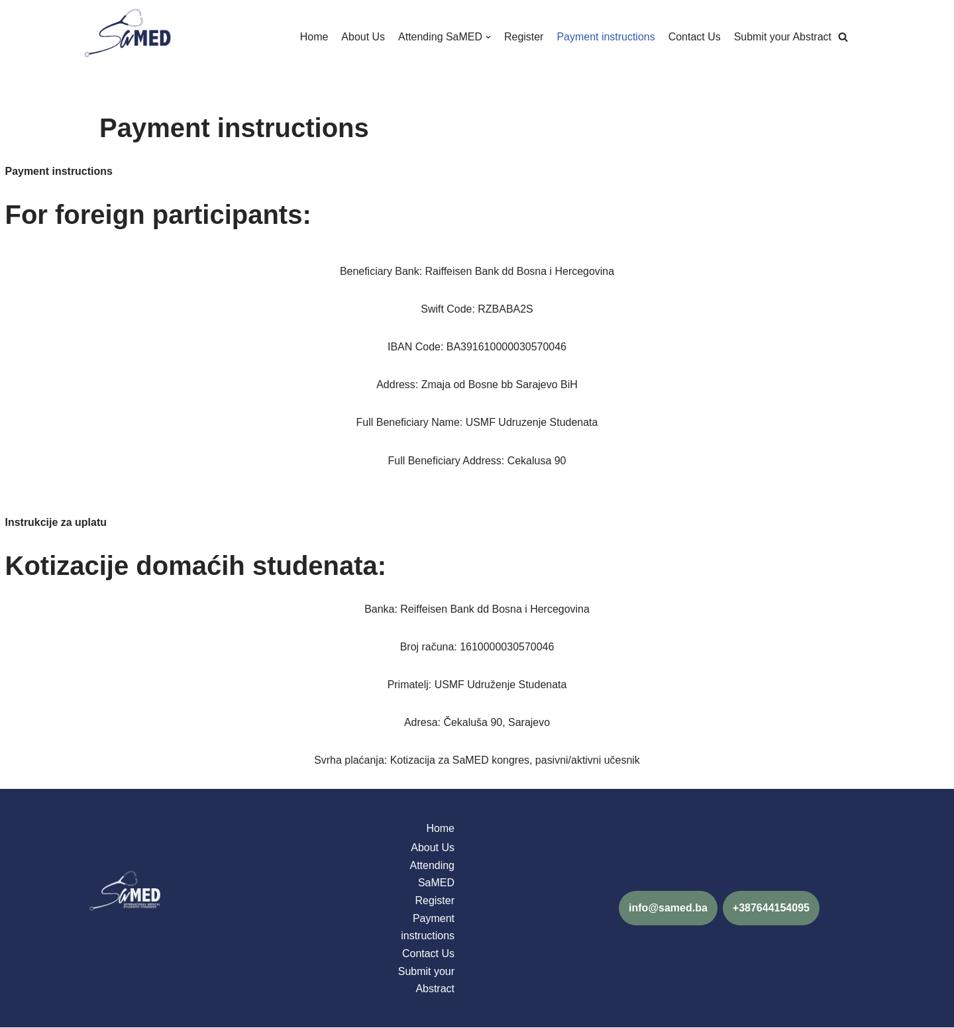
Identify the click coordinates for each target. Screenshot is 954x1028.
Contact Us (694, 36)
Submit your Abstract (782, 36)
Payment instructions (605, 36)
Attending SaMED (431, 874)
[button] (843, 37)
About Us (362, 36)
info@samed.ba (668, 908)
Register (523, 36)
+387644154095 (771, 908)
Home (313, 36)
